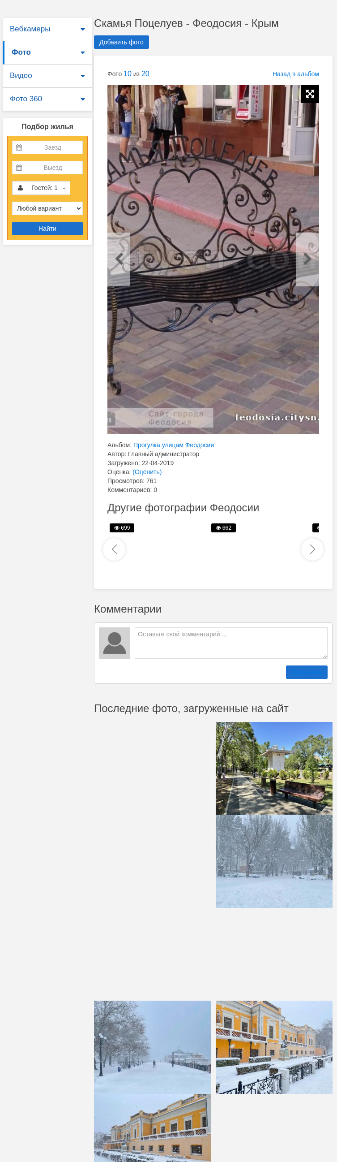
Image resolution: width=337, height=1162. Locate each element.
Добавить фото (121, 42)
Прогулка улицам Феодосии (173, 445)
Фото (21, 52)
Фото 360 (26, 99)
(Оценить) (147, 471)
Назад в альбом (296, 74)
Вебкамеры (30, 29)
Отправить (306, 672)
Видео (21, 75)
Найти (47, 228)
